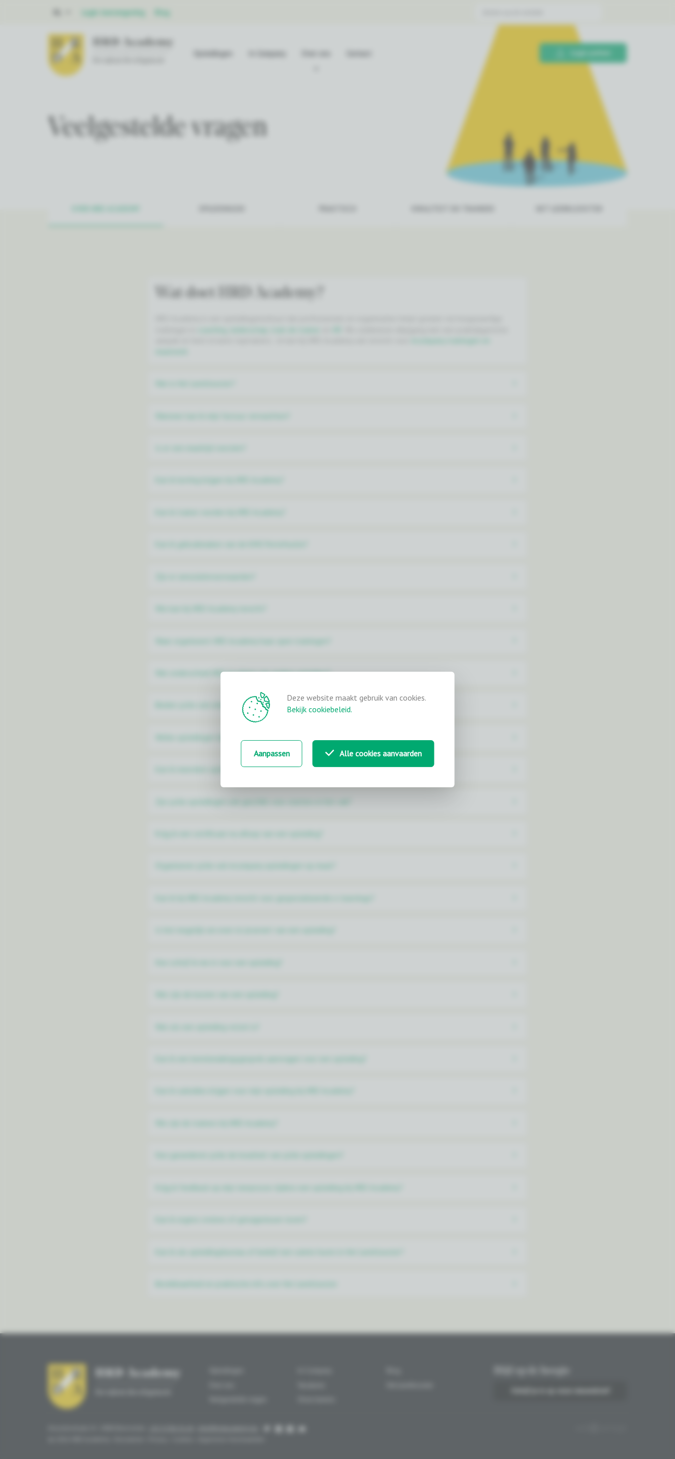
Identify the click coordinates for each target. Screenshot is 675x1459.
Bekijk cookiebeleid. (319, 709)
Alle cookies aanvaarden (373, 753)
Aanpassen (272, 753)
